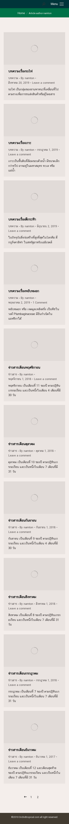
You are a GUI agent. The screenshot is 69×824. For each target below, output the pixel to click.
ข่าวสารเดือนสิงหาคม (22, 597)
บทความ (13, 78)
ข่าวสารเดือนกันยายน (22, 520)
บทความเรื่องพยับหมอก (23, 291)
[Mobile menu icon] (57, 4)
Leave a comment (43, 82)
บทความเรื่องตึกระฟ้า (22, 219)
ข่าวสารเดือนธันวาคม (22, 750)
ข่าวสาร (12, 374)
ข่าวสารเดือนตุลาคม (21, 444)
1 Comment (40, 302)
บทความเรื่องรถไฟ (20, 71)
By (27, 78)
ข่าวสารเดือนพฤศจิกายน (24, 367)
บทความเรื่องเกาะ (19, 143)
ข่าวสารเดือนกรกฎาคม (23, 673)
